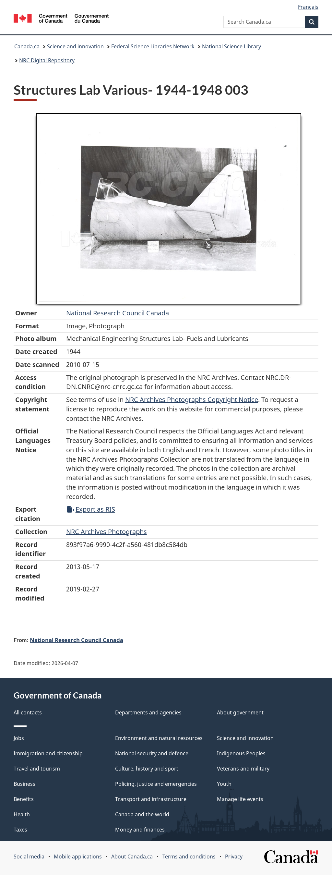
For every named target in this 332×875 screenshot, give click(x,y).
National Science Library (231, 46)
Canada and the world (142, 814)
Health (22, 814)
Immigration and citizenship (48, 753)
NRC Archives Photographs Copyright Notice (191, 399)
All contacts (28, 712)
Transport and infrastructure (150, 799)
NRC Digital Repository (47, 60)
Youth (224, 783)
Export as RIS (91, 509)
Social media (29, 856)
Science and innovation (75, 46)
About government (240, 712)
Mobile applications (78, 856)
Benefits (24, 799)
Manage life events (240, 799)
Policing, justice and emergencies (156, 783)
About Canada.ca (132, 856)
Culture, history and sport (146, 768)
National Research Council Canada (117, 313)
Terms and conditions (189, 856)
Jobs (19, 738)
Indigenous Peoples (241, 753)
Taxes (20, 829)
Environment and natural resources (159, 738)
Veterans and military (243, 768)
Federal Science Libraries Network (153, 46)
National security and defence (151, 753)
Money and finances (140, 829)
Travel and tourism (37, 768)
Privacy (234, 856)
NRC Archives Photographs (106, 531)
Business (24, 783)
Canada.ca (27, 46)
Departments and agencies (148, 712)
